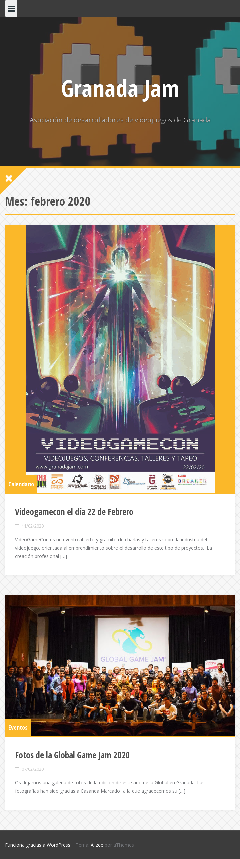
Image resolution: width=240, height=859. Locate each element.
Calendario (21, 484)
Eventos (18, 727)
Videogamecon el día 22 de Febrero (74, 512)
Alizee (97, 845)
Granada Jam (120, 88)
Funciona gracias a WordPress (37, 845)
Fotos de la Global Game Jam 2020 (72, 755)
